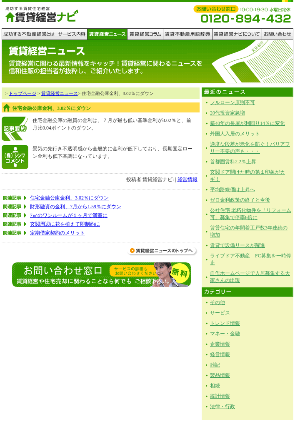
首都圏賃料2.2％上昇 (233, 162)
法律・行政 (222, 406)
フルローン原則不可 (232, 102)
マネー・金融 (225, 334)
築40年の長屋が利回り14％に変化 (247, 123)
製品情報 (220, 375)
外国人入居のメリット (235, 134)
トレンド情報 (225, 323)
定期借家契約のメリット (57, 233)
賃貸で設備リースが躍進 (237, 245)
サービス (220, 313)
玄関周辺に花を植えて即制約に (65, 224)
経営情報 (188, 179)
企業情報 (220, 344)
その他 (217, 302)
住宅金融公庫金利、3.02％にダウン (69, 198)
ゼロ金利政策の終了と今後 (240, 200)
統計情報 (220, 396)
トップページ (22, 93)
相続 (215, 386)
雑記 (215, 365)
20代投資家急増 (227, 113)
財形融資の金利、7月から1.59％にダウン (75, 207)
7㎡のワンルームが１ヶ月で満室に (69, 215)
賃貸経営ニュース (59, 93)
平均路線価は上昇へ (232, 189)
